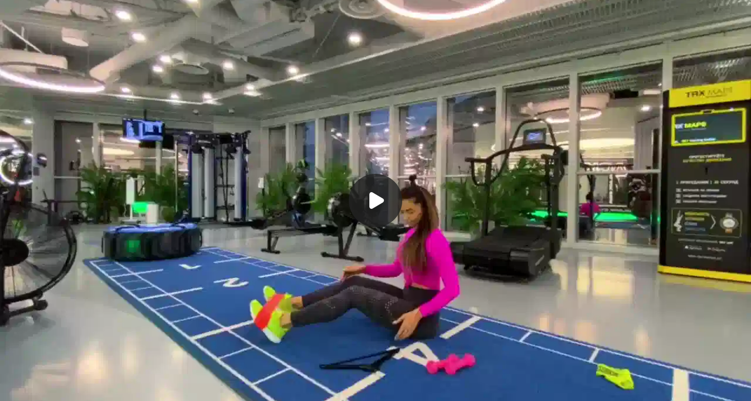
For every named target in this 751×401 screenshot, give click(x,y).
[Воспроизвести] (375, 200)
